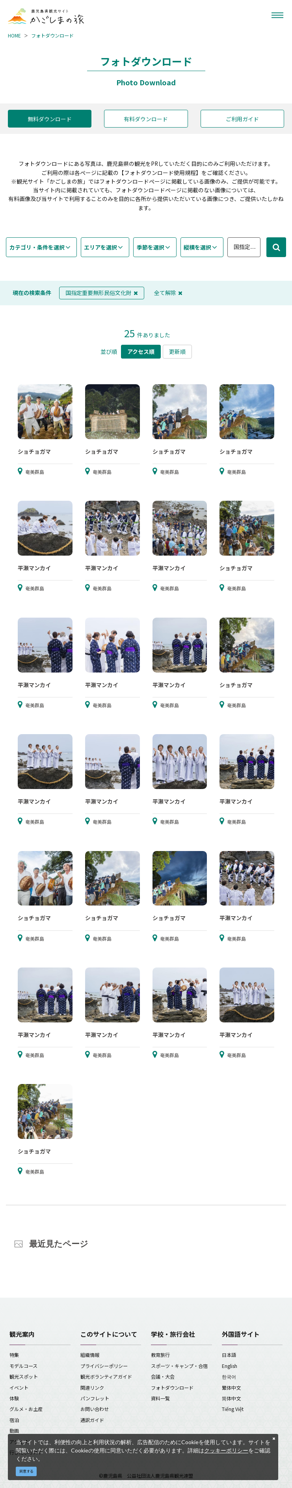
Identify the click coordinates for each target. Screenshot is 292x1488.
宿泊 (14, 1420)
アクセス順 (140, 351)
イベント (18, 1387)
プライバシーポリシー (104, 1365)
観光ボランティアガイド (106, 1376)
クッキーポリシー (226, 1450)
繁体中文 (231, 1387)
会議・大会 (163, 1376)
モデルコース (23, 1365)
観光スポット (23, 1376)
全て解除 (168, 293)
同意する (26, 1471)
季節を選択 (150, 247)
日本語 (229, 1354)
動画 (14, 1430)
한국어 (229, 1376)
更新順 (177, 351)
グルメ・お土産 (26, 1408)
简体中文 (231, 1398)
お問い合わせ (94, 1408)
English (229, 1365)
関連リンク (92, 1387)
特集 (14, 1354)
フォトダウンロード (52, 35)
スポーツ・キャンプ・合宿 (179, 1365)
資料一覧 (160, 1398)
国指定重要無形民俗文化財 (101, 293)
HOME (14, 35)
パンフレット (94, 1398)
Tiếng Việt (233, 1408)
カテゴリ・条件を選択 (37, 247)
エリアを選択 (100, 247)
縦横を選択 (197, 247)
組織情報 (89, 1354)
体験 (14, 1398)
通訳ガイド (92, 1420)
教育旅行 (160, 1354)
